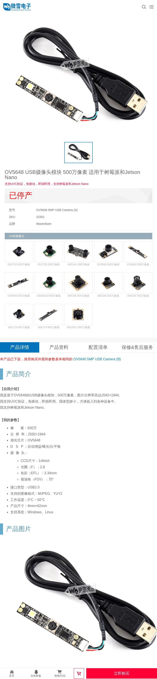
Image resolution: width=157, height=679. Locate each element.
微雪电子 (17, 7)
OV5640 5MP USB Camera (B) (97, 359)
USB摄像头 (16, 236)
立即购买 (121, 673)
